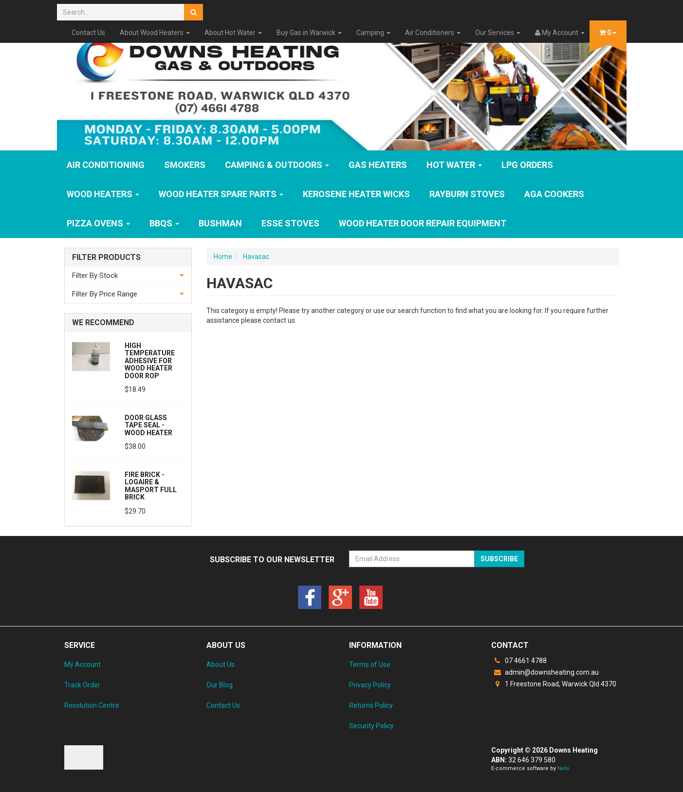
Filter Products (106, 257)
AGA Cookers (554, 194)
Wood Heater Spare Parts (221, 194)
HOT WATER (454, 165)
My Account (82, 664)
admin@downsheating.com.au (545, 672)
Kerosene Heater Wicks (356, 194)
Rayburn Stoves (467, 194)
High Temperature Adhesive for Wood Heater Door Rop (150, 361)
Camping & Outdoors (277, 165)
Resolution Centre (91, 705)
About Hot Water (233, 33)
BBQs (164, 223)
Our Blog (219, 685)
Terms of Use (369, 664)
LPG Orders (527, 165)
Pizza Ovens (98, 223)
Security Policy (371, 726)
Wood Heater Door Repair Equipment (422, 223)
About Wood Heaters (155, 33)
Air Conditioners (433, 33)
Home (223, 256)
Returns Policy (371, 705)
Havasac (256, 256)
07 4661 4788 (519, 660)
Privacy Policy (370, 685)
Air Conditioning (106, 165)
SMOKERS (184, 165)
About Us (220, 664)
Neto (563, 768)
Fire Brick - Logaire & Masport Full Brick (151, 486)
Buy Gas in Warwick (309, 33)
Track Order (82, 685)
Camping (373, 33)
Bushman (220, 223)
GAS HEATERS (378, 165)
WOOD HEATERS (103, 194)
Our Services (497, 33)
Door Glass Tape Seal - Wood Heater (148, 425)
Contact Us (88, 33)
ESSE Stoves (290, 223)
